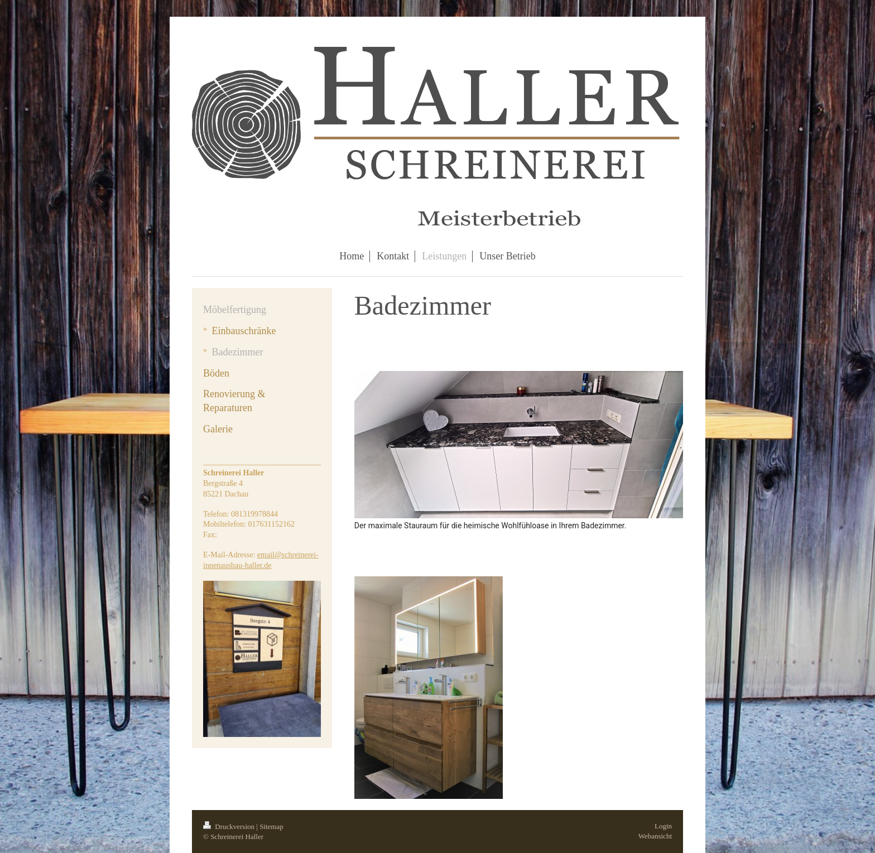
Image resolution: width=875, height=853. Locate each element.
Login (663, 826)
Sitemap (271, 826)
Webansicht (655, 836)
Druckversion (229, 826)
